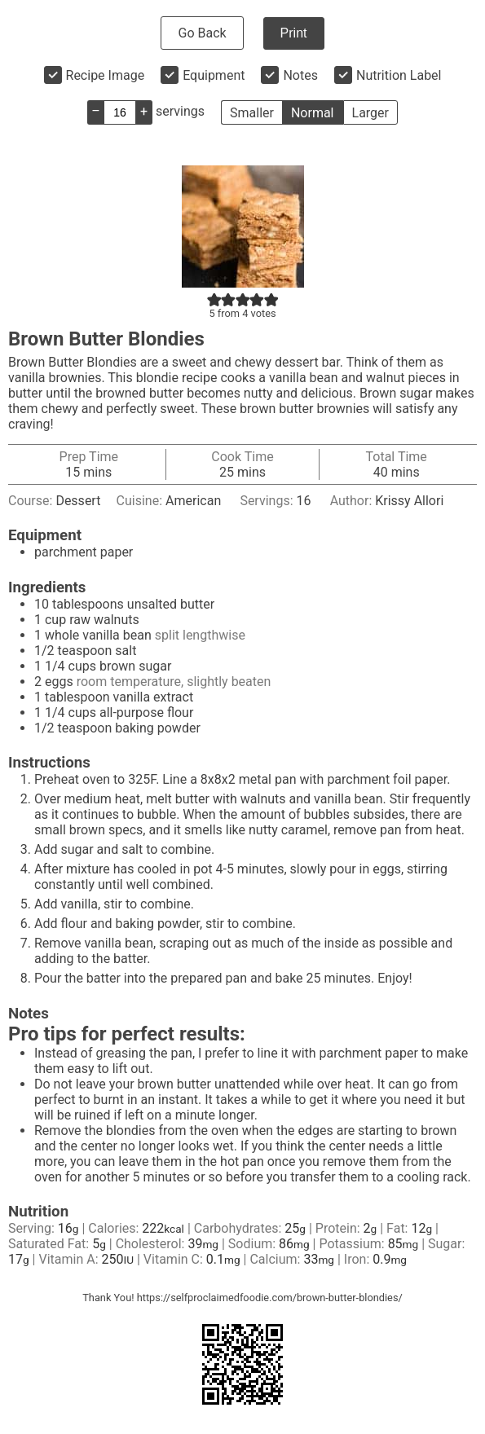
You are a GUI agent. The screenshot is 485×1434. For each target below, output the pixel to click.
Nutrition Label (399, 75)
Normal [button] (312, 113)
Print (293, 33)
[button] (214, 299)
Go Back (202, 33)
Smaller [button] (252, 113)
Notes (300, 75)
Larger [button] (370, 113)
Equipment (214, 75)
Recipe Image (105, 75)
